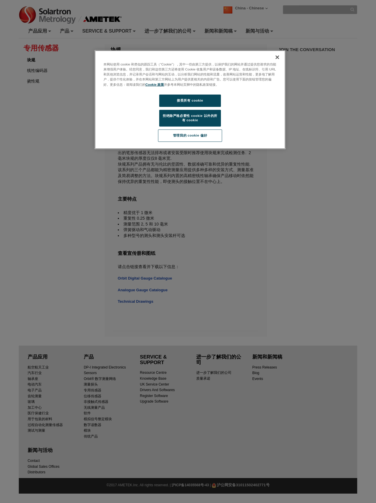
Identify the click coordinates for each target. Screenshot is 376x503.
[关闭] (277, 57)
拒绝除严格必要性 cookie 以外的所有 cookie (190, 118)
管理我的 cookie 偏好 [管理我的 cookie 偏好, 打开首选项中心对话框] (190, 135)
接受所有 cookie (190, 100)
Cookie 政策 (154, 84)
